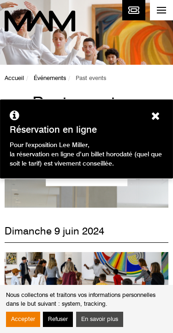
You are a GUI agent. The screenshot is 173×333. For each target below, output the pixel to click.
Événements (50, 78)
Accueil (14, 78)
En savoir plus (99, 319)
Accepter (23, 319)
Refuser (58, 319)
